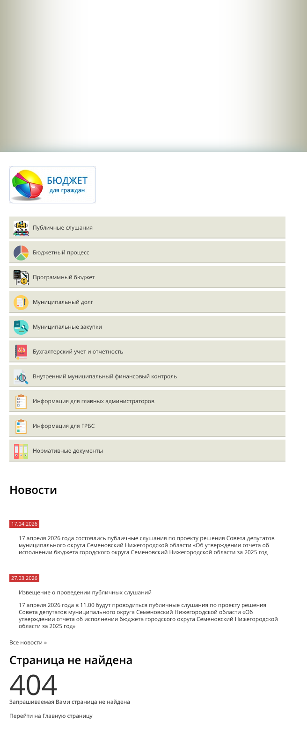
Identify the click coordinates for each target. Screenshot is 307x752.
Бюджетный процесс (61, 252)
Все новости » (28, 642)
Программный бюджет (64, 277)
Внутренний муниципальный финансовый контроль (105, 376)
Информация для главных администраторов (93, 401)
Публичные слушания (63, 227)
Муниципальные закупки (67, 327)
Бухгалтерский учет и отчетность (78, 351)
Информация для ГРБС (64, 426)
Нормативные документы (68, 451)
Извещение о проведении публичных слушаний (85, 592)
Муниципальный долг (63, 302)
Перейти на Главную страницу (51, 716)
